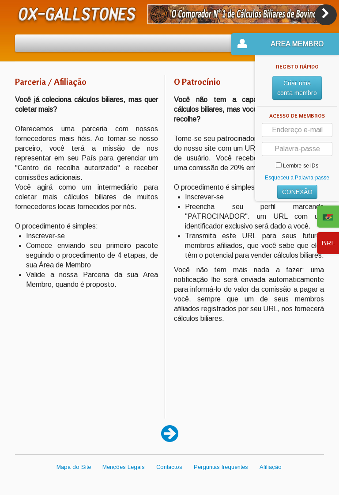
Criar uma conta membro (297, 88)
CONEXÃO (297, 191)
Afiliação (271, 467)
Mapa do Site (73, 467)
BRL (328, 243)
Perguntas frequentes (221, 467)
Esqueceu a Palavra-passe (297, 178)
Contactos (169, 467)
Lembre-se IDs (297, 165)
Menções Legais (123, 467)
